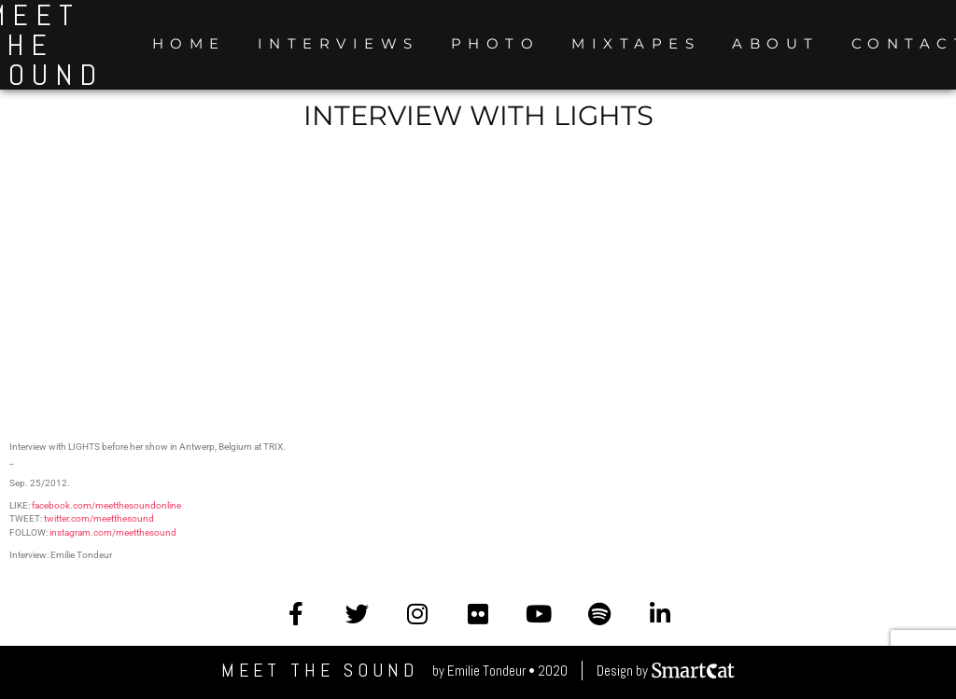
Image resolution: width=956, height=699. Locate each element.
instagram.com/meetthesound (112, 532)
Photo (496, 43)
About (776, 43)
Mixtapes (635, 43)
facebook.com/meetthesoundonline (106, 505)
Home (189, 43)
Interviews (338, 43)
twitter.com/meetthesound (99, 518)
